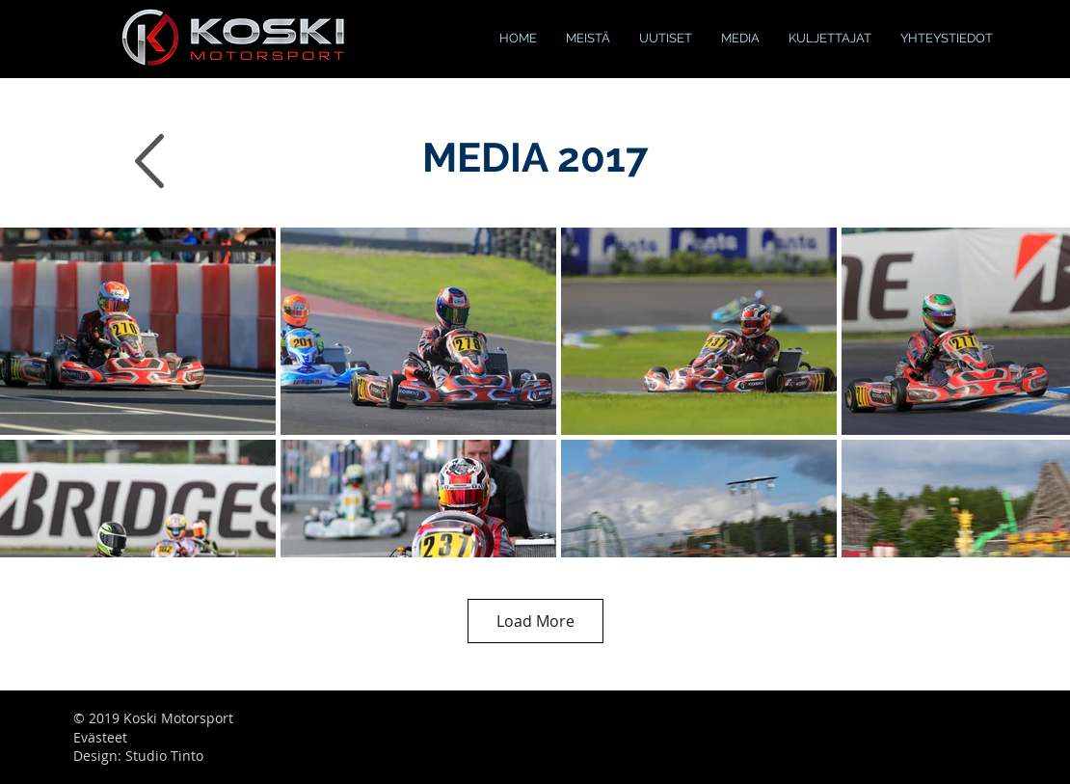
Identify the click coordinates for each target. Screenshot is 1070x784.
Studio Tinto (164, 755)
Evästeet (100, 737)
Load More (535, 621)
